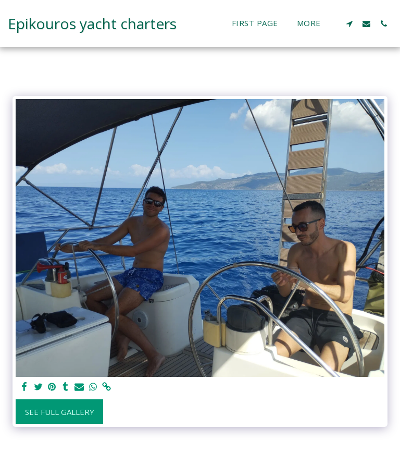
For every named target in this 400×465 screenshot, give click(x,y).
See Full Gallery (59, 412)
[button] (349, 23)
